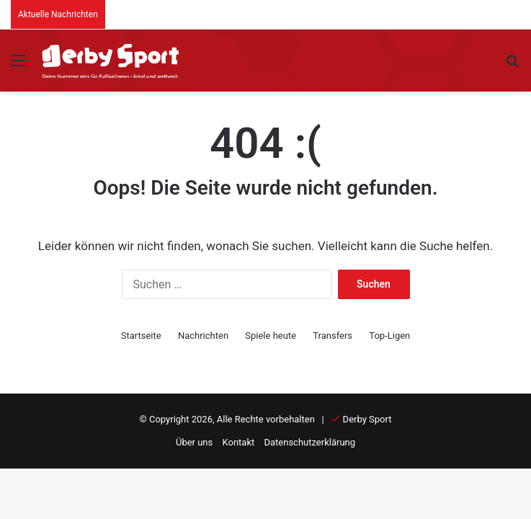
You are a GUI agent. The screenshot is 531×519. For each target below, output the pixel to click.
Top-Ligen (389, 335)
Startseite (141, 335)
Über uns (194, 442)
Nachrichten (203, 335)
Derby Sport (367, 419)
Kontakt (239, 442)
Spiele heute (270, 335)
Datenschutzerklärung (309, 442)
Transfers (332, 335)
